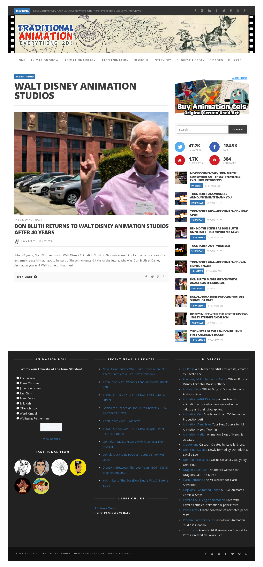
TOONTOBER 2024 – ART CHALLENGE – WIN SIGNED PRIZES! (218, 263)
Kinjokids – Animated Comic (201, 490)
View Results (51, 439)
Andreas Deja (192, 389)
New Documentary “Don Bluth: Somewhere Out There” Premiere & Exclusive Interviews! (87, 11)
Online (105, 508)
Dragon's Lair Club (195, 470)
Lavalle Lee (28, 241)
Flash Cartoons (193, 480)
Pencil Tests (191, 510)
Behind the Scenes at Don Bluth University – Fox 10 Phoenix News (214, 230)
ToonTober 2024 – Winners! (210, 246)
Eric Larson (27, 378)
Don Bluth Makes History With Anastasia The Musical (213, 281)
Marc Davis (27, 398)
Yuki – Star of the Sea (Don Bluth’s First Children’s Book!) (216, 333)
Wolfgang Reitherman (34, 418)
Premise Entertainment (198, 520)
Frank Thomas (29, 383)
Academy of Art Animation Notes (205, 379)
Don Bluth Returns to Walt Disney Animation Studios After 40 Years (91, 229)
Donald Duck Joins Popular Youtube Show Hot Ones (217, 298)
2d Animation (23, 220)
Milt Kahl (25, 403)
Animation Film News (197, 424)
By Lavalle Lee (212, 185)
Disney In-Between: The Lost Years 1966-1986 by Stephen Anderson (219, 315)
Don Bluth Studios (195, 450)
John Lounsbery (30, 388)
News (38, 220)
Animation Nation (194, 434)
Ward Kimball (28, 413)
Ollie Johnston (29, 408)
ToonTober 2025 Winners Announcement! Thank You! (211, 195)
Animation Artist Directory (200, 399)
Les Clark (26, 393)
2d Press (188, 369)
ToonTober (190, 530)
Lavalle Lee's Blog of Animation (204, 500)
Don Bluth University (196, 460)
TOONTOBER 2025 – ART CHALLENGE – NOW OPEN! (219, 213)
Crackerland (190, 444)
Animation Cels (193, 414)
